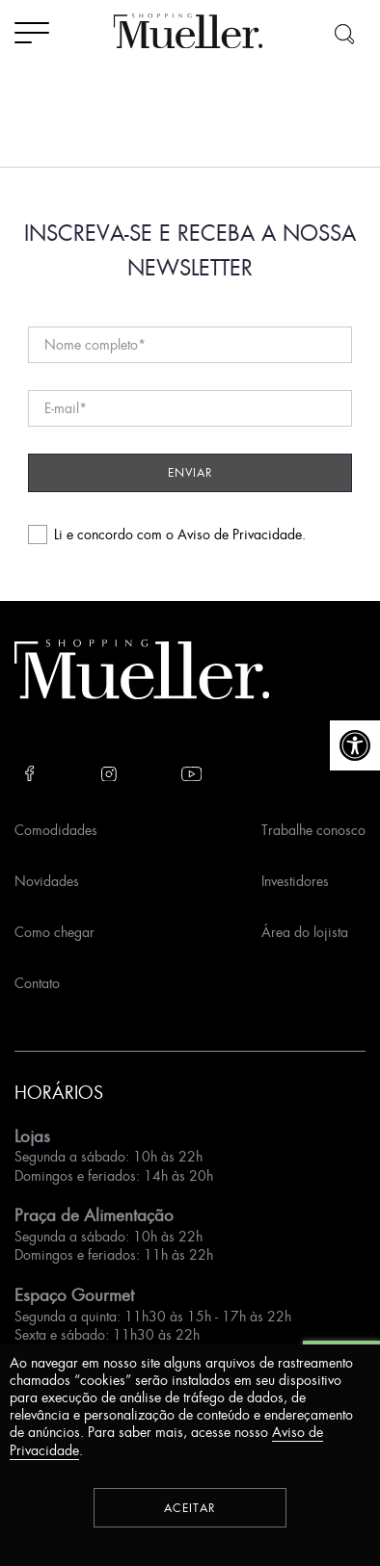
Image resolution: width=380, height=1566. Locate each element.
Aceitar (190, 1508)
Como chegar (54, 932)
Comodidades (55, 830)
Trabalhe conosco (313, 830)
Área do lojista (304, 932)
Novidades (46, 881)
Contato (37, 983)
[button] (355, 745)
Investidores (295, 881)
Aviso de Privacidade (239, 534)
